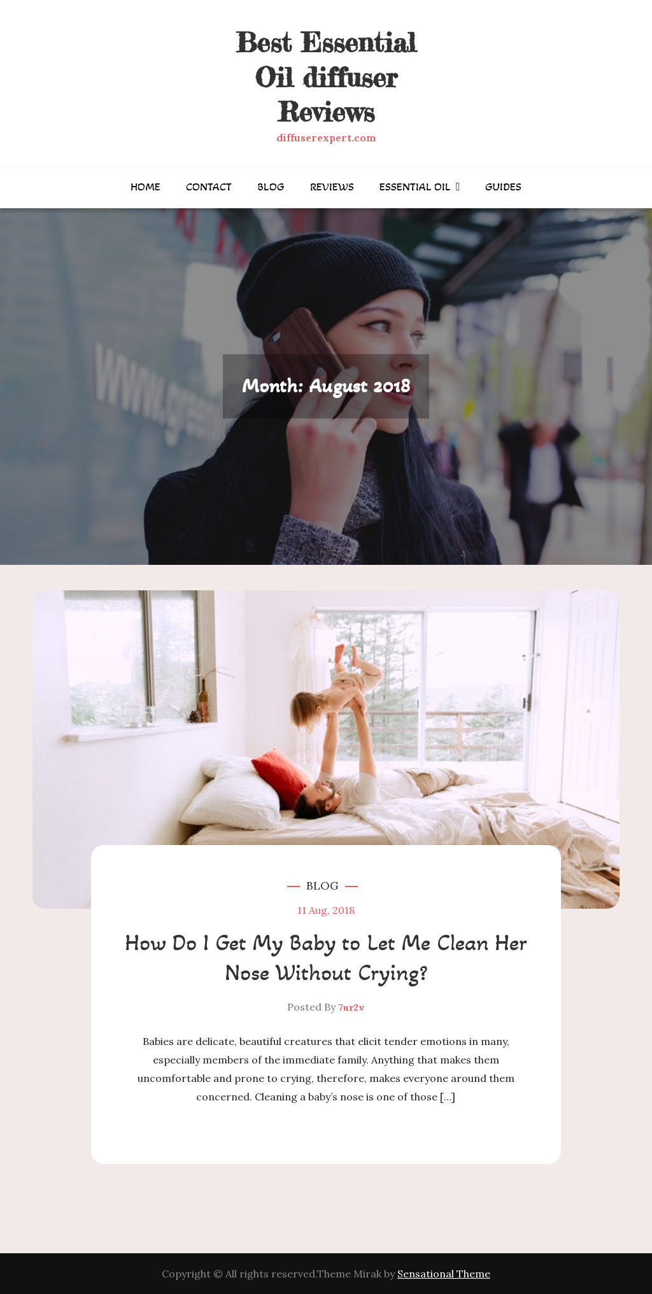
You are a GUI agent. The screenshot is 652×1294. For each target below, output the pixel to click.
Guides (503, 187)
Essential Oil (415, 187)
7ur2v (351, 1007)
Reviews (332, 187)
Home (145, 187)
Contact (209, 187)
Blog (271, 187)
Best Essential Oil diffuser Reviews (326, 77)
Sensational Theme (443, 1273)
